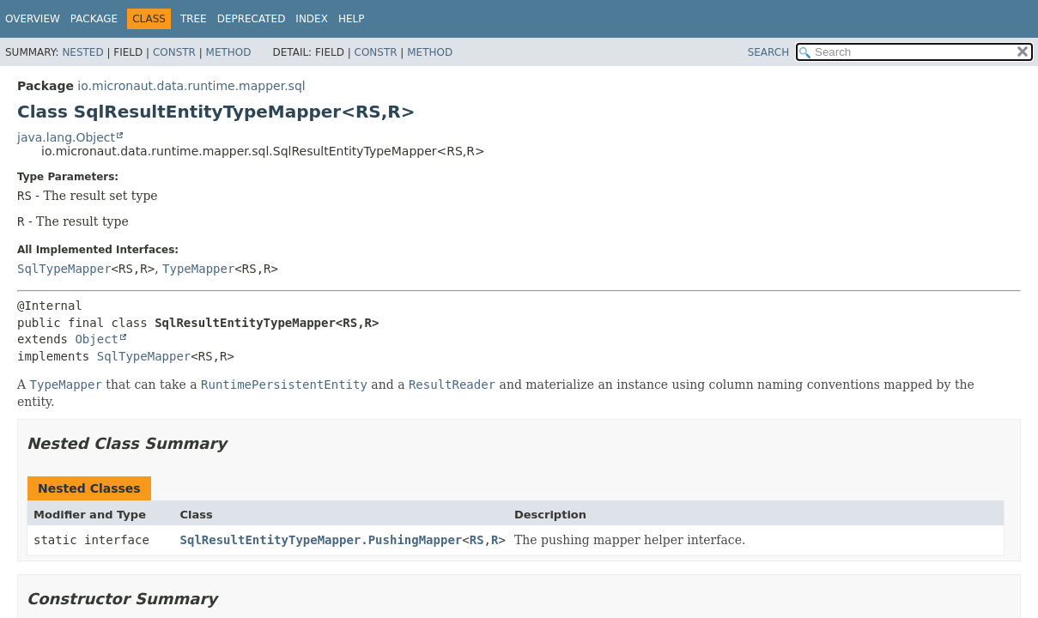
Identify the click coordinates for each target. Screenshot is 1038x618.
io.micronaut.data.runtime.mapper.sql (191, 86)
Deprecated (251, 19)
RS (477, 540)
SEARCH (769, 52)
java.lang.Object (66, 137)
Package (94, 19)
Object (96, 339)
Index (311, 19)
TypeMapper (198, 269)
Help (351, 19)
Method (229, 52)
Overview (32, 19)
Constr (174, 52)
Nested (82, 52)
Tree (193, 19)
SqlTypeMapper (64, 269)
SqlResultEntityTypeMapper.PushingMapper (321, 540)
